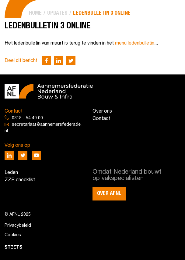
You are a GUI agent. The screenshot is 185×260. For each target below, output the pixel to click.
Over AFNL (109, 193)
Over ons (102, 111)
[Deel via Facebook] (46, 60)
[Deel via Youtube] (36, 155)
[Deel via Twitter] (70, 60)
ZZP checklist (20, 180)
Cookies (13, 235)
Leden (11, 173)
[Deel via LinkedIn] (58, 60)
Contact (101, 119)
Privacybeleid (18, 226)
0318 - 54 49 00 (27, 118)
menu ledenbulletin (134, 43)
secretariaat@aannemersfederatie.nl (43, 128)
